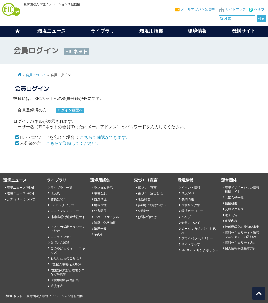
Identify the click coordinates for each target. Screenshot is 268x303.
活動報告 (144, 199)
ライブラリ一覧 (61, 187)
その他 (98, 234)
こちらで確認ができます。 (105, 137)
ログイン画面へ (70, 110)
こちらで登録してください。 (73, 143)
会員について (36, 75)
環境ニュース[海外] (20, 193)
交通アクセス (234, 209)
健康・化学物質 (105, 223)
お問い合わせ (147, 217)
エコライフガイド (63, 237)
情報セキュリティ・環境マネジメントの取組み (242, 234)
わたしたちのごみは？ (66, 258)
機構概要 (231, 203)
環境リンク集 (190, 205)
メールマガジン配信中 (198, 9)
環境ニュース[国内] (20, 187)
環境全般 (100, 193)
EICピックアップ (62, 205)
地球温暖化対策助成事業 (242, 227)
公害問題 (100, 211)
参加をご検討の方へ (152, 205)
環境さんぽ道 (60, 242)
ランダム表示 (103, 187)
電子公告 (231, 215)
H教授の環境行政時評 (66, 264)
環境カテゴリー (192, 211)
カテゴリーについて (21, 199)
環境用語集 (151, 31)
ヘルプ (259, 9)
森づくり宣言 (147, 187)
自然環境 (100, 199)
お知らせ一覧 (234, 197)
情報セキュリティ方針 (240, 242)
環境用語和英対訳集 (65, 280)
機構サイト (243, 31)
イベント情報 (190, 187)
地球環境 (100, 205)
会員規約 (144, 211)
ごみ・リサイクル (106, 217)
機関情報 (187, 199)
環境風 (55, 193)
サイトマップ (236, 9)
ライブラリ (102, 31)
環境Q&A (187, 193)
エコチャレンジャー (65, 211)
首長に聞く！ (60, 199)
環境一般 (100, 229)
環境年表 (57, 286)
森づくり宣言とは (150, 193)
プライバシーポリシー (197, 238)
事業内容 (231, 221)
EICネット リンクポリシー (200, 250)
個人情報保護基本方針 (240, 248)
